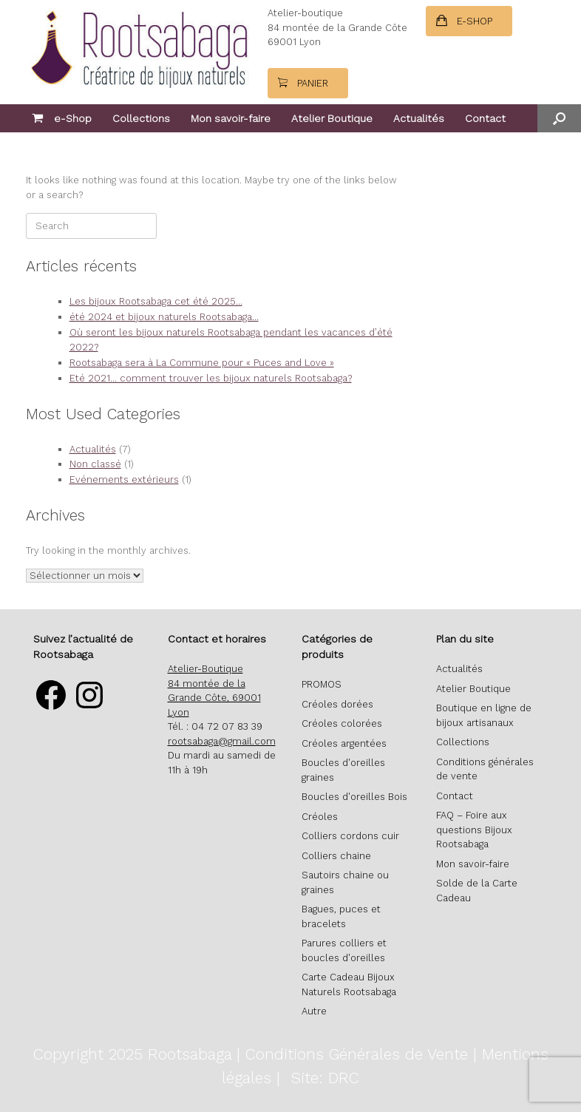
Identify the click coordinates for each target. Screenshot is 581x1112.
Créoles (320, 816)
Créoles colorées (342, 723)
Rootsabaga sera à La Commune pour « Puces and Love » (201, 362)
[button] (559, 118)
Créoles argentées (344, 743)
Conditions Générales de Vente (356, 1054)
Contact (485, 118)
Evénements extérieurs (124, 479)
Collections (141, 118)
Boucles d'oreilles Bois (354, 796)
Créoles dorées (337, 704)
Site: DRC (324, 1077)
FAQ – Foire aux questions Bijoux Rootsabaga (474, 830)
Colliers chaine (336, 855)
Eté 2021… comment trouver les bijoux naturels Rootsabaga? (210, 378)
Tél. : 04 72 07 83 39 (215, 726)
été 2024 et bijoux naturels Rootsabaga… (164, 316)
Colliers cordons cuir (350, 835)
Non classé (95, 463)
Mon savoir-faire (231, 118)
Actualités (418, 118)
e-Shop (62, 118)
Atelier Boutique (332, 118)
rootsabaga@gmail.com (222, 741)
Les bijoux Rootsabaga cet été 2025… (155, 301)
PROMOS (322, 684)
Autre (314, 1011)
